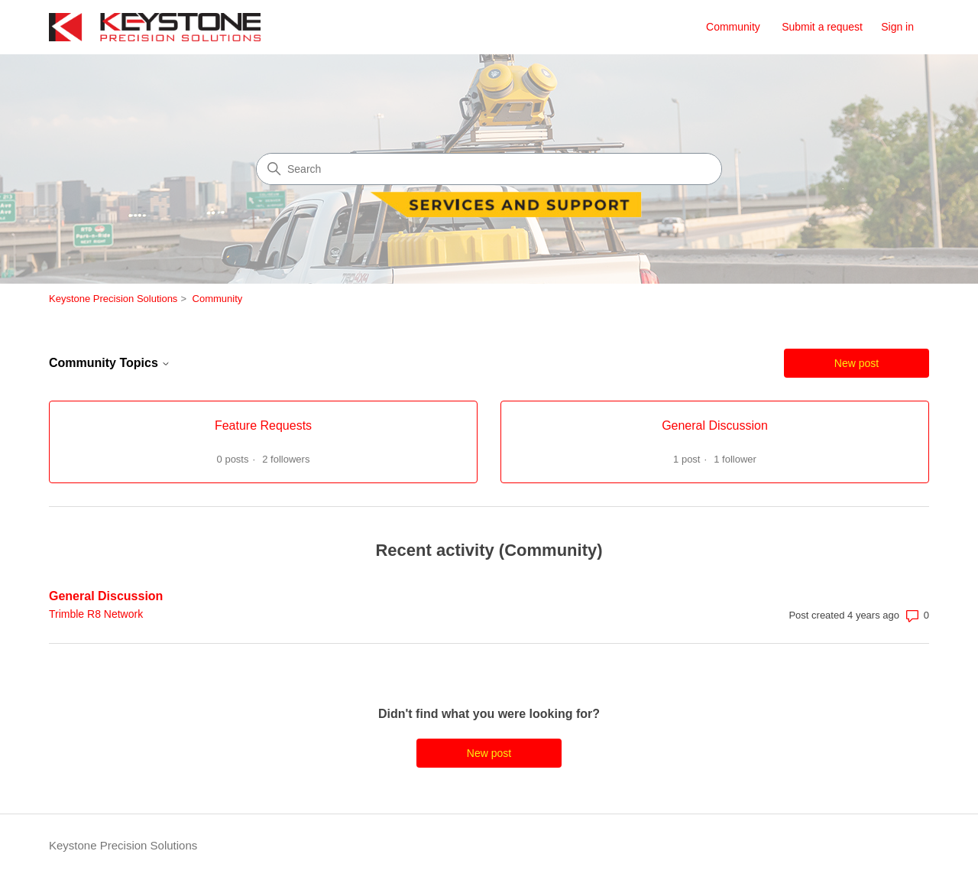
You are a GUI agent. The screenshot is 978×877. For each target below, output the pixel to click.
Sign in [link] (897, 27)
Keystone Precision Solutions (113, 298)
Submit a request (822, 27)
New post (856, 363)
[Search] (489, 169)
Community (733, 27)
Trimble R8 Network (96, 614)
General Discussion (106, 596)
